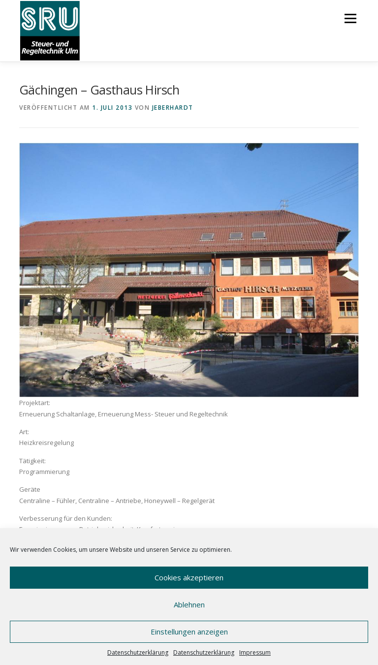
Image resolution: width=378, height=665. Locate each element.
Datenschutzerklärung (137, 652)
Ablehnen (189, 604)
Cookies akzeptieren (189, 577)
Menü (350, 18)
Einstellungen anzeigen (189, 631)
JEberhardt (172, 107)
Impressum (255, 652)
